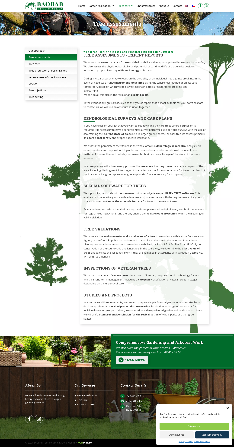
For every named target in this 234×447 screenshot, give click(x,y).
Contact (177, 6)
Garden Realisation (87, 395)
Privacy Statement (202, 441)
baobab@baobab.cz (135, 401)
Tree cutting (36, 97)
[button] (227, 408)
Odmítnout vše (176, 434)
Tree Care (82, 399)
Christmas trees (146, 6)
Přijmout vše (194, 426)
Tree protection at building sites (48, 70)
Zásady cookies (186, 441)
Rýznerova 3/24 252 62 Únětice (133, 408)
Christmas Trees (85, 404)
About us (164, 6)
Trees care (125, 6)
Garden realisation (101, 6)
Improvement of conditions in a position (47, 80)
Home (81, 6)
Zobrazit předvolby (212, 434)
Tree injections (37, 90)
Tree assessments (39, 57)
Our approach (37, 50)
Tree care (34, 64)
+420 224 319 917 (134, 395)
